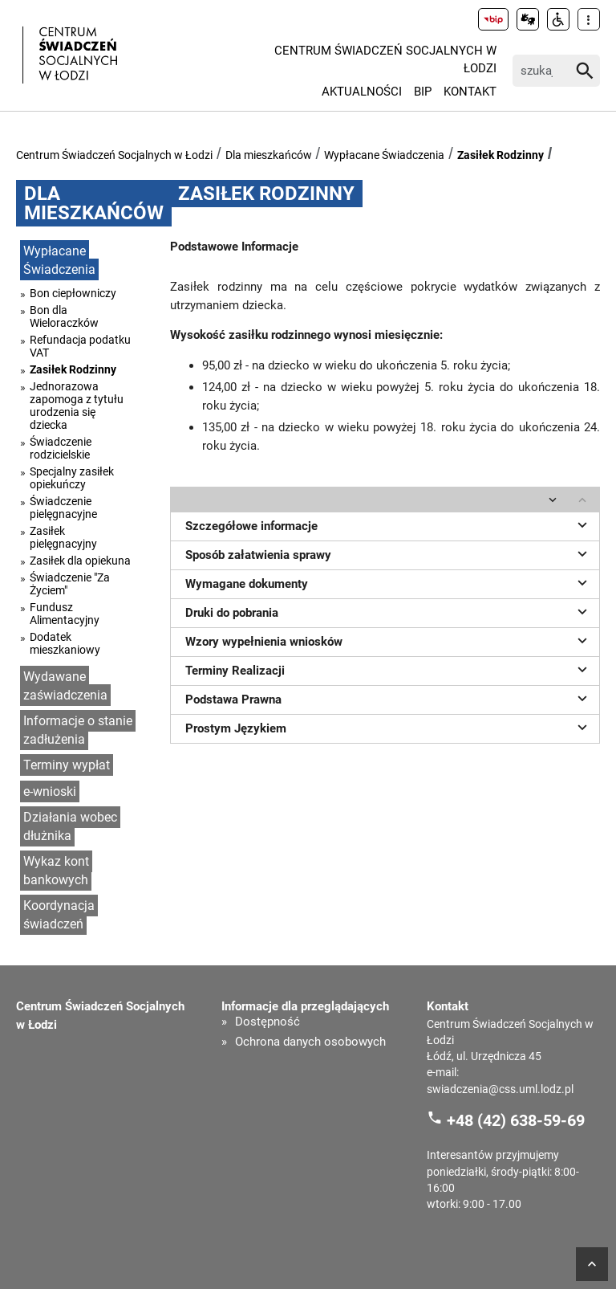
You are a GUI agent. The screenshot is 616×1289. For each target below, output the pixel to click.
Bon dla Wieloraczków (64, 316)
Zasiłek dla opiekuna (80, 560)
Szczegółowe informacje (388, 524)
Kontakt (470, 91)
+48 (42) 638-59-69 (516, 1119)
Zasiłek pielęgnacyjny (63, 537)
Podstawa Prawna (388, 698)
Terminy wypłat (66, 765)
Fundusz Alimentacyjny (64, 613)
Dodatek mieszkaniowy (65, 643)
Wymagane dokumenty (388, 582)
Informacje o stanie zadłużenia (77, 730)
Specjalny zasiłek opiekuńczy (72, 478)
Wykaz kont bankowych (56, 870)
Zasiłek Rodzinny (500, 155)
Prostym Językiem (388, 727)
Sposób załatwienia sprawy (388, 553)
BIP (423, 91)
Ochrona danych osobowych (310, 1042)
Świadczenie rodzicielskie (60, 448)
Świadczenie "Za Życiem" (70, 584)
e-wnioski (49, 791)
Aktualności (362, 91)
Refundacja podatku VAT (80, 346)
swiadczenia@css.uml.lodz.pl (500, 1089)
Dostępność (267, 1022)
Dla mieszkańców (268, 155)
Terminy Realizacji (388, 669)
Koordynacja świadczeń (59, 915)
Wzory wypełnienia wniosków (388, 640)
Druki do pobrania (388, 611)
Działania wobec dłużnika (70, 826)
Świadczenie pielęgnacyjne (63, 507)
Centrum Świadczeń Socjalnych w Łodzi (385, 59)
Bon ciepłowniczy (73, 293)
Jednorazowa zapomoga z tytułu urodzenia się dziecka (77, 405)
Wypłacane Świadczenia (384, 155)
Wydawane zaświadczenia (65, 686)
